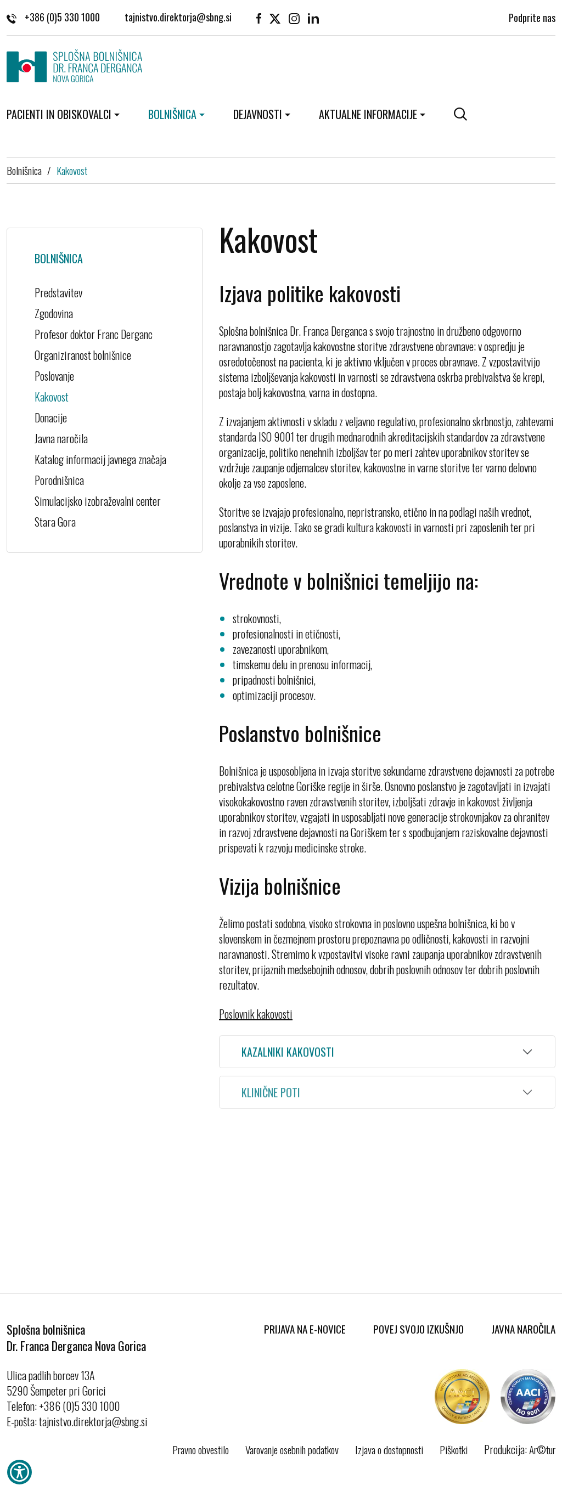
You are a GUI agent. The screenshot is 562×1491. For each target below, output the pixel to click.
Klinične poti (270, 1100)
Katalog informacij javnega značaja (100, 459)
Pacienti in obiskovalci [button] (59, 114)
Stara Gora (55, 521)
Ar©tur (542, 1449)
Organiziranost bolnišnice (83, 355)
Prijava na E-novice (305, 1328)
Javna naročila (61, 438)
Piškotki (454, 1449)
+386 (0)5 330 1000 (53, 16)
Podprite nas (532, 16)
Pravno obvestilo (200, 1449)
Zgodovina (54, 313)
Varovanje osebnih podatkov (292, 1449)
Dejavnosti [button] (257, 114)
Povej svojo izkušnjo (418, 1328)
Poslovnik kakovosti (256, 1014)
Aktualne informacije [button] (368, 114)
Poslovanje (54, 375)
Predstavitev (58, 292)
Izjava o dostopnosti (389, 1449)
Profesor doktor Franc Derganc (94, 334)
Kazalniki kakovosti (287, 1053)
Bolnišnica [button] (172, 114)
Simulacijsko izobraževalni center (98, 500)
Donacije (51, 417)
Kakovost (72, 170)
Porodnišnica (59, 480)
